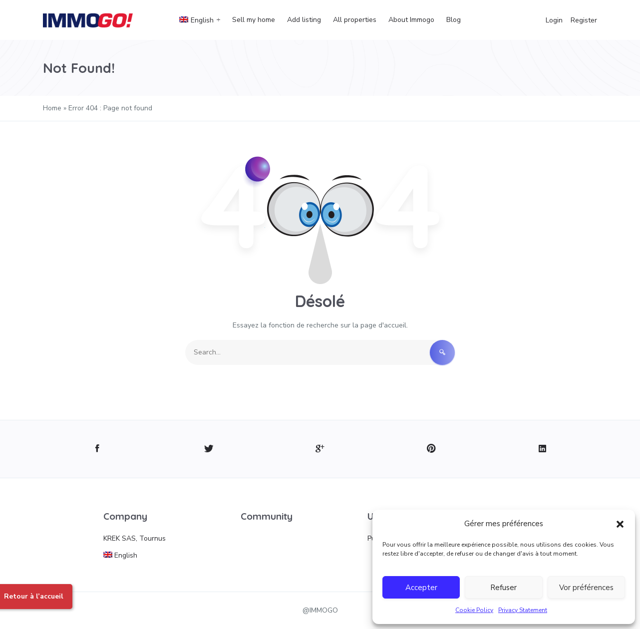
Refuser (503, 588)
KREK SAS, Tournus (134, 538)
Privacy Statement (522, 610)
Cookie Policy (474, 610)
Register (584, 20)
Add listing (304, 19)
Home (52, 108)
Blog (453, 19)
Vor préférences (586, 588)
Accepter (421, 588)
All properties (354, 19)
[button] (620, 524)
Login (554, 20)
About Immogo (411, 19)
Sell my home (253, 19)
